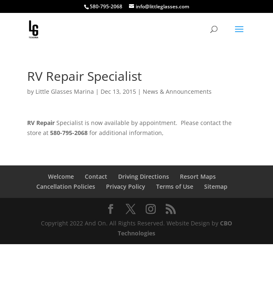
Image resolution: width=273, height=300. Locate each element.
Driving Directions (143, 176)
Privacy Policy (125, 186)
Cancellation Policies (65, 186)
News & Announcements (177, 91)
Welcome (61, 176)
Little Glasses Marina (64, 91)
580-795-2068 (106, 6)
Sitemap (216, 186)
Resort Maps (198, 176)
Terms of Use (174, 186)
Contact (96, 176)
